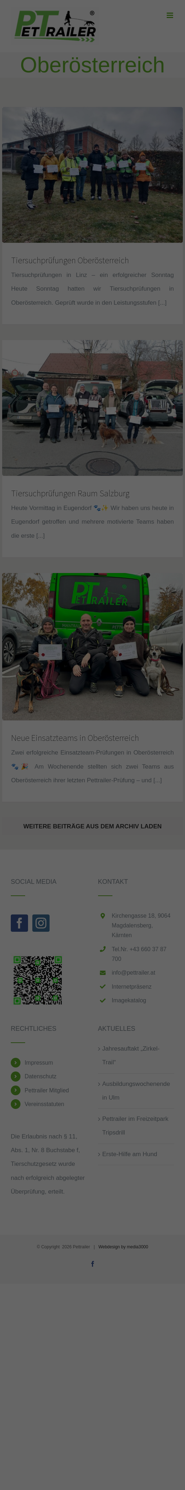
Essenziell (21, 754)
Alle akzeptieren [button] (92, 779)
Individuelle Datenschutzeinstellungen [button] (92, 821)
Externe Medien (152, 754)
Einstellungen (102, 738)
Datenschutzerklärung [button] (96, 837)
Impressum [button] (127, 837)
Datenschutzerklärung (133, 731)
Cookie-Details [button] (61, 837)
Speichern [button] (92, 800)
